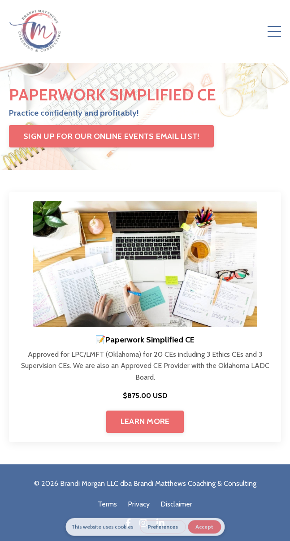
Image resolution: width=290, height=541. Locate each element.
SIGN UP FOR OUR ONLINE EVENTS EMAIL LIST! (111, 136)
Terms (107, 504)
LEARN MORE (145, 421)
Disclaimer (176, 504)
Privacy (139, 504)
